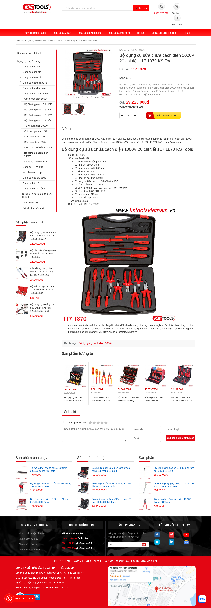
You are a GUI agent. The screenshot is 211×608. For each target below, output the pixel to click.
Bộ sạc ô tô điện (31, 202)
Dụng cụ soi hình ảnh (34, 188)
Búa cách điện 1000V (35, 142)
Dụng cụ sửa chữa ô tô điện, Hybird (37, 196)
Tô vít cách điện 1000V (36, 126)
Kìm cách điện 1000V (35, 136)
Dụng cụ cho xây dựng (34, 177)
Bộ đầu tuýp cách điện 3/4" (38, 120)
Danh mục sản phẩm (30, 53)
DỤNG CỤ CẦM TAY (62, 32)
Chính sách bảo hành (30, 549)
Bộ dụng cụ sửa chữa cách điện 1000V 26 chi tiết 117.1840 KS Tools (181, 400)
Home (18, 32)
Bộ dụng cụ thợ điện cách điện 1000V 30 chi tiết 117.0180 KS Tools (74, 400)
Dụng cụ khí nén (31, 66)
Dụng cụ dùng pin (32, 72)
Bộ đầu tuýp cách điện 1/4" (38, 104)
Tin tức (141, 32)
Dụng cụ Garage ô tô (119, 32)
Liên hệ (187, 32)
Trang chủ (20, 41)
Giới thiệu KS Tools (35, 32)
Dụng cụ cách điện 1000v (59, 41)
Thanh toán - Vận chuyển (32, 533)
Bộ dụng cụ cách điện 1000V (85, 41)
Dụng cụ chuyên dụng (89, 32)
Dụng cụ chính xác (32, 77)
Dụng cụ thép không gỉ (34, 88)
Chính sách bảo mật (29, 539)
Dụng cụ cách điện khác (36, 161)
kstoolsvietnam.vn (128, 332)
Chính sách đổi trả (28, 544)
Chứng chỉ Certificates (164, 32)
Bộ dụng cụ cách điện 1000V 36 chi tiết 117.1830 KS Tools (154, 400)
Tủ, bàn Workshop (32, 172)
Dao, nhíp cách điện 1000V (38, 147)
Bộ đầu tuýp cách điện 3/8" (38, 109)
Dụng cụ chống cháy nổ (35, 82)
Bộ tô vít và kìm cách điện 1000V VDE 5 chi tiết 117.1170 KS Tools (100, 400)
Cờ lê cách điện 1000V (36, 98)
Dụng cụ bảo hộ (31, 183)
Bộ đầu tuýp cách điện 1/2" (38, 115)
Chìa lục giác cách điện (36, 131)
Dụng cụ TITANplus (33, 167)
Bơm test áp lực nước (34, 208)
